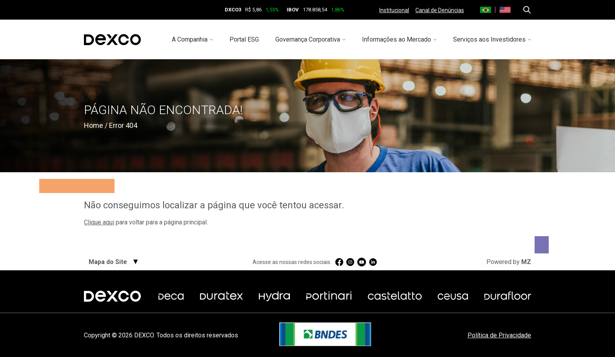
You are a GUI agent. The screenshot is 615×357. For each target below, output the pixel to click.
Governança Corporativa (307, 39)
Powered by (508, 262)
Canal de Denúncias (439, 10)
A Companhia (189, 39)
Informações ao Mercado (396, 39)
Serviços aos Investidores (489, 39)
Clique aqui (99, 222)
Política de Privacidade (499, 335)
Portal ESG (244, 39)
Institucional (394, 10)
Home (93, 125)
